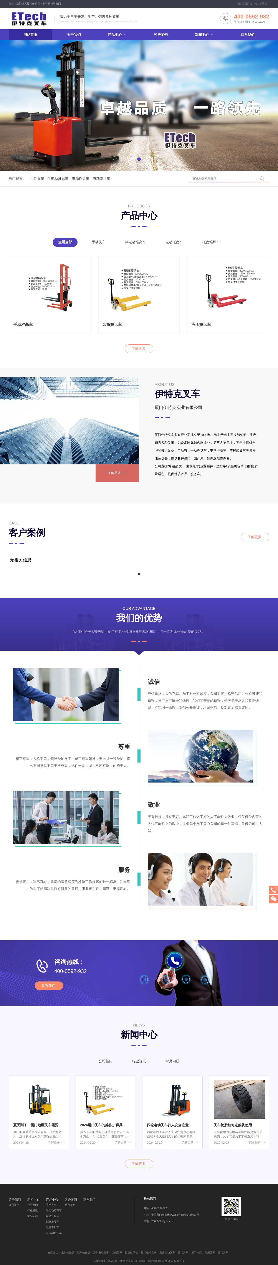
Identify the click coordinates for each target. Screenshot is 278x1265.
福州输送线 (83, 1252)
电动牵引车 (91, 178)
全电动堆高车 (54, 1233)
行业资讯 (139, 1063)
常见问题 (172, 1063)
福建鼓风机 (131, 1252)
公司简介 (14, 1204)
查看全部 (65, 244)
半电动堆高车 (48, 178)
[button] (31, 105)
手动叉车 (28, 178)
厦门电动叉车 (149, 1252)
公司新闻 (106, 1063)
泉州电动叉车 (167, 1252)
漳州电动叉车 (101, 1252)
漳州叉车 (117, 1252)
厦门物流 (196, 1252)
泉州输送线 (67, 1252)
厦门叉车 (183, 1252)
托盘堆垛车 (211, 244)
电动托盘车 (71, 178)
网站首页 (30, 35)
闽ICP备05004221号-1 (171, 1260)
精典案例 (70, 1204)
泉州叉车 (210, 1252)
